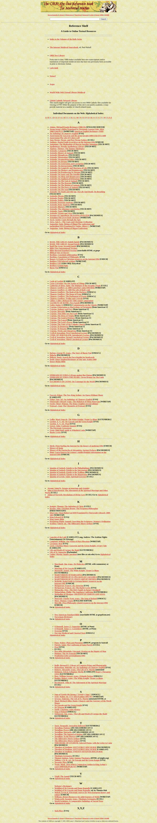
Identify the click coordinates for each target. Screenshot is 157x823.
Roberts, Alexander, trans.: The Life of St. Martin (74, 670)
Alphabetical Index (57, 232)
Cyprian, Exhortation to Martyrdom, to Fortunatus (71, 307)
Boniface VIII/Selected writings (62, 261)
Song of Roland (60, 712)
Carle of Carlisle (56, 281)
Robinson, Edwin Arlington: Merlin (69, 672)
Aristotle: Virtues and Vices (61, 213)
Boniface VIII (55, 263)
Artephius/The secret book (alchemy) (65, 218)
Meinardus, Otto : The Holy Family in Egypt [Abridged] (77, 590)
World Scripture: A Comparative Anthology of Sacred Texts (78, 801)
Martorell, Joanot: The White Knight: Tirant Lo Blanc (76, 571)
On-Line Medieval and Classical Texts (69, 633)
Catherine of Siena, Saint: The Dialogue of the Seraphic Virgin (75, 286)
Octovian (58, 631)
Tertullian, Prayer (61, 730)
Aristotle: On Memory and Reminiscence (66, 170)
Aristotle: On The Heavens (60, 183)
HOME (107, 15)
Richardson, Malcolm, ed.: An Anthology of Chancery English (79, 668)
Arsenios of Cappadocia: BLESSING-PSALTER (69, 215)
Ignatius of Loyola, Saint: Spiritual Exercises (68, 477)
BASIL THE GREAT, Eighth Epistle (64, 242)
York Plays (58, 811)
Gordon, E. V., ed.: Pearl (60, 424)
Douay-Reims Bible (57, 362)
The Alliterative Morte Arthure (67, 739)
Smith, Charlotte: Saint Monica (67, 710)
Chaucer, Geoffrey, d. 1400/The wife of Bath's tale (70, 290)
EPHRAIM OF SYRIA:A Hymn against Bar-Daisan (71, 375)
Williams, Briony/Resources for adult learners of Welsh (76, 797)
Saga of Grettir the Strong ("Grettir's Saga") (72, 694)
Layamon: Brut (56, 544)
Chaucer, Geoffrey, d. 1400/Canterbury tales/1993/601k (72, 288)
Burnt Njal (54, 268)
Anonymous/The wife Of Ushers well (65, 138)
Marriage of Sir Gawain (64, 568)
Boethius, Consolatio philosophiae (63, 255)
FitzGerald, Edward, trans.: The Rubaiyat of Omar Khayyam (75, 402)
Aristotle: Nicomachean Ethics (62, 159)
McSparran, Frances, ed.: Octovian (68, 586)
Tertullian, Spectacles (63, 732)
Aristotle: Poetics (57, 198)
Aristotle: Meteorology (59, 157)
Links (92, 15)
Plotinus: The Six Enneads (65, 654)
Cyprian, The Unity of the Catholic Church (67, 324)
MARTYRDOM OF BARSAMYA (68, 575)
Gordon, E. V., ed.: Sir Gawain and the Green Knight (71, 422)
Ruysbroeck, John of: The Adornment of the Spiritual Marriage (80, 683)
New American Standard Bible (66, 615)
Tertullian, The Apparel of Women (68, 734)
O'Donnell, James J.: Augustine (67, 627)
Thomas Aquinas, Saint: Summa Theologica (72, 758)
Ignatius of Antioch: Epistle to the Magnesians (68, 475)
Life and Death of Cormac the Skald (64, 550)
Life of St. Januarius (58, 552)
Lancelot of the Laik (58, 537)
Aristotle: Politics (57, 200)
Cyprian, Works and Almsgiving (63, 331)
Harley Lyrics (55, 432)
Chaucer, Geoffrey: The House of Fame (66, 294)
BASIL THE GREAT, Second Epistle (65, 244)
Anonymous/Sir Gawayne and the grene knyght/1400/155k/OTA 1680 (78, 136)
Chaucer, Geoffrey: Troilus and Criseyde (66, 299)
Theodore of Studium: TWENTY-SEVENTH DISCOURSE (78, 752)
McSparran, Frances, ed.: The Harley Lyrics (72, 588)
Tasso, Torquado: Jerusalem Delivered (70, 726)
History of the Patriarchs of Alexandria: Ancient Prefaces (73, 450)
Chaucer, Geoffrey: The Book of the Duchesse (68, 292)
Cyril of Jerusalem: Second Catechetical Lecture (69, 337)
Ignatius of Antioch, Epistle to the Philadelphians (70, 468)
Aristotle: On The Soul (59, 190)
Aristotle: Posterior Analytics (61, 202)
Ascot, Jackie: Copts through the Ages (65, 220)
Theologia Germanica (63, 756)
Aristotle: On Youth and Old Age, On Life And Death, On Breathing (77, 192)
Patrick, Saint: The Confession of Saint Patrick (73, 645)
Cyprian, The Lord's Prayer (61, 322)
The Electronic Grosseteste (60, 428)
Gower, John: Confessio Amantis (63, 426)
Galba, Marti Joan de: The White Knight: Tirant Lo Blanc (73, 419)
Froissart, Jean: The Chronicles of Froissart (67, 406)
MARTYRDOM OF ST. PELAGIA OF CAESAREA (75, 577)
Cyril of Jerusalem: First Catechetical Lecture (68, 333)
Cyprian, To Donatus (58, 329)
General (85, 15)
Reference (69, 15)
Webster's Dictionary (63, 786)
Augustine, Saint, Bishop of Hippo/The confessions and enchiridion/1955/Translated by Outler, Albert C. (72, 225)
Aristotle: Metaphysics (59, 155)
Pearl (56, 647)
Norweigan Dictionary (63, 617)
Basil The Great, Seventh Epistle (63, 246)
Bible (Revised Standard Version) (63, 251)
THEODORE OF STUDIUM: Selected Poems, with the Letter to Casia (83, 743)
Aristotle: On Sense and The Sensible (65, 174)
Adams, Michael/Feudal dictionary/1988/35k (68, 127)
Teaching (77, 15)
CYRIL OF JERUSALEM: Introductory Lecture (70, 335)
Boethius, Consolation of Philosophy (64, 257)
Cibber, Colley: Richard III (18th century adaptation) (71, 301)
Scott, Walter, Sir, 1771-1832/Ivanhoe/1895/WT (73, 697)
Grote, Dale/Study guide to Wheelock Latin (67, 430)
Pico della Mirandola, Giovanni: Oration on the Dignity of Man (80, 651)
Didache (53, 355)
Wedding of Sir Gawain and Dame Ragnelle (72, 788)
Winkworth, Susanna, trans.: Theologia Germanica (75, 799)
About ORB (99, 15)
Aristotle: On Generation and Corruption (67, 164)
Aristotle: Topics (56, 211)
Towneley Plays (60, 762)
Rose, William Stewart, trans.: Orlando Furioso (73, 676)
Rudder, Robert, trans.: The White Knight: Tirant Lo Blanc (78, 678)
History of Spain (56, 448)
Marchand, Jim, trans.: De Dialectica (69, 564)
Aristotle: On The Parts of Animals (64, 187)
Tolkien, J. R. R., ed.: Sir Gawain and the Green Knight (77, 760)
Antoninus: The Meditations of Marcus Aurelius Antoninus (74, 144)
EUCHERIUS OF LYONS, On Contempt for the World (72, 382)
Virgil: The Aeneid (62, 776)
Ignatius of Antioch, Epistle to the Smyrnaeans (69, 470)
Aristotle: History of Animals (61, 153)
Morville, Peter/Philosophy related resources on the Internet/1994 (81, 603)
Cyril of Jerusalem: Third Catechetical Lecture (69, 339)
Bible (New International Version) (63, 248)
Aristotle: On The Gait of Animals (63, 181)
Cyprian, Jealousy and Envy (61, 309)
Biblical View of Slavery (59, 253)
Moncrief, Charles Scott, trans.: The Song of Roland (75, 599)
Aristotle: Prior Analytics (60, 205)
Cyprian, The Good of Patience (62, 318)
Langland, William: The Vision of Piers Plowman (70, 541)
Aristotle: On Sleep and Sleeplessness (65, 177)
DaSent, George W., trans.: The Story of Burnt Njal (71, 353)
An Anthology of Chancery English (64, 134)
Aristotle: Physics (57, 196)
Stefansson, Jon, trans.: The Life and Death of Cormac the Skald (80, 714)
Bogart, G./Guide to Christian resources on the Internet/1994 (74, 259)
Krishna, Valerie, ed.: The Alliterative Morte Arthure (71, 524)
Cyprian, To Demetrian (59, 327)
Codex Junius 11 (56, 305)
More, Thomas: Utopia (63, 601)
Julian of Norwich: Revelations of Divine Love (66, 495)
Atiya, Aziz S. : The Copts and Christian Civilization (71, 222)
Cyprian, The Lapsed (58, 320)
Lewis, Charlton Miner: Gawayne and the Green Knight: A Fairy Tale (78, 546)
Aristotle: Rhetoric (57, 207)
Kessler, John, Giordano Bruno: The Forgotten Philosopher (74, 509)
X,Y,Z (109, 118)
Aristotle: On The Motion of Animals (65, 185)
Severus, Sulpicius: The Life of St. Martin (71, 699)
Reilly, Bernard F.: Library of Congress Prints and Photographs (80, 665)
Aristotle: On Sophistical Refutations (65, 179)
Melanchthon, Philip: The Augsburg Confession (73, 592)
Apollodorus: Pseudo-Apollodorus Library (67, 146)
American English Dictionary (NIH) (88, 131)
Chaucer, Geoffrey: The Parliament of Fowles (68, 296)
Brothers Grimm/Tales (59, 266)
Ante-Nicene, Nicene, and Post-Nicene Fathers (68, 140)
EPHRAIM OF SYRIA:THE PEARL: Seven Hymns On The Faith (77, 377)
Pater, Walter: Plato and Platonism (68, 643)
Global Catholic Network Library (63, 100)
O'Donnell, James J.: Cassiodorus (68, 629)
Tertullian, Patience (62, 728)
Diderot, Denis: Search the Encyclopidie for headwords (72, 357)
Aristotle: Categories (58, 151)
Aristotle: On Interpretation (61, 166)
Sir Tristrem (59, 707)
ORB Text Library (57, 55)
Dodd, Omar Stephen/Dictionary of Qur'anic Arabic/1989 (73, 359)
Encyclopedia (53, 15)
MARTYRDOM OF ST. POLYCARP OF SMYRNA (75, 579)
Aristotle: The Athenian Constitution (65, 209)
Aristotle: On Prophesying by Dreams (65, 172)
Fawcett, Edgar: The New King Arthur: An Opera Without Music (76, 395)
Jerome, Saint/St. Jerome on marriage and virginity (68, 488)
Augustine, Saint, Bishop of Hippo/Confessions (69, 228)
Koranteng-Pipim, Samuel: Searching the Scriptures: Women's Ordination (80, 521)
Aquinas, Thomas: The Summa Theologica (67, 149)
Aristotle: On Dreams (58, 162)
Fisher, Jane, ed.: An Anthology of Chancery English (71, 399)
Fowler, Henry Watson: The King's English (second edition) (74, 404)
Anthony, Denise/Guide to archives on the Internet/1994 (72, 142)
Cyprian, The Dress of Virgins (62, 316)
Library (61, 15)
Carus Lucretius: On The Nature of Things (67, 283)
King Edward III (57, 517)
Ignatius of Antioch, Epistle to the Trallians (67, 472)
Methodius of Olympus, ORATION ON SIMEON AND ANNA (79, 594)
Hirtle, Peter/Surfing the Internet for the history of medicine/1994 (76, 446)
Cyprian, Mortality (57, 311)
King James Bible (57, 519)
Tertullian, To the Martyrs (65, 736)
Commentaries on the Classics (85, 305)
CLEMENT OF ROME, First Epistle (65, 303)
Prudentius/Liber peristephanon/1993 (69, 656)
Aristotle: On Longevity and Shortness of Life (68, 168)
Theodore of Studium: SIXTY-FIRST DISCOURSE (75, 747)
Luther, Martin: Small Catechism (63, 554)
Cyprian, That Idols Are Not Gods (63, 314)
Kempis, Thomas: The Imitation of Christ (67, 506)
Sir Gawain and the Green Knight (68, 705)
